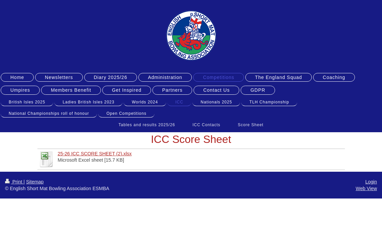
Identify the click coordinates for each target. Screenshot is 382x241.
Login (371, 181)
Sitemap (34, 181)
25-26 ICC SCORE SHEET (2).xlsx (95, 153)
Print (14, 181)
